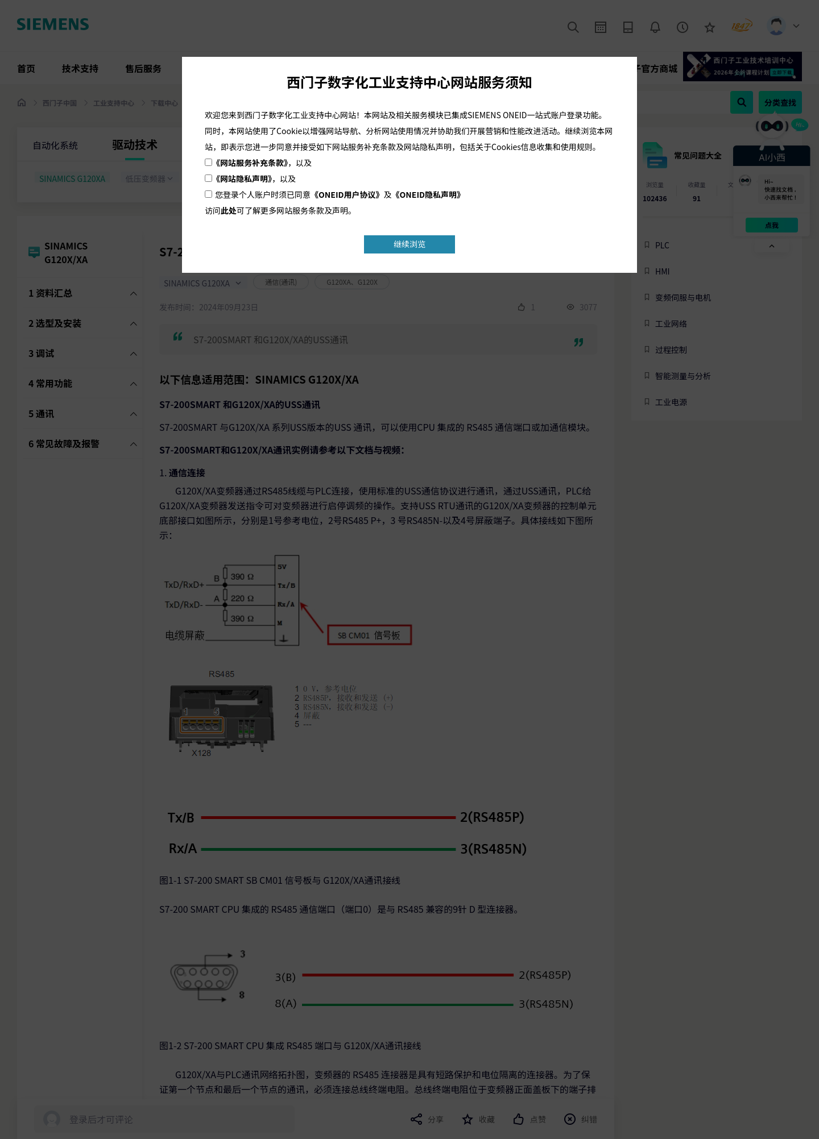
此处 (229, 210)
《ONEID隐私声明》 (428, 194)
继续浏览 (409, 244)
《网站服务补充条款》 (250, 162)
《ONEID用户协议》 (347, 194)
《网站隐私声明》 (242, 178)
